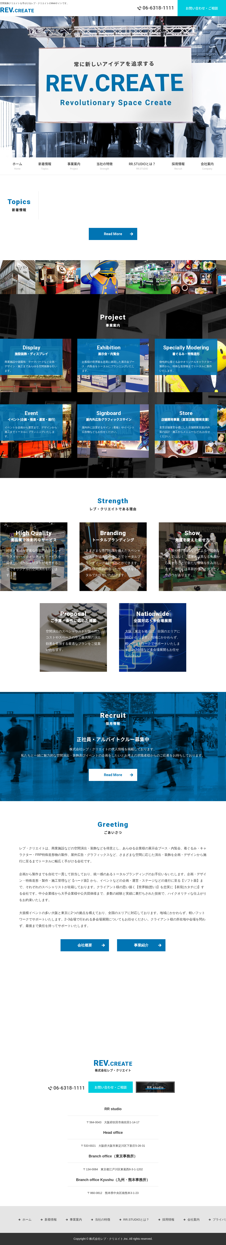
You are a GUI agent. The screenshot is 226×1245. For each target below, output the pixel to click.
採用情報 (178, 166)
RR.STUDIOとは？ (142, 166)
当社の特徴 (104, 166)
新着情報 (44, 166)
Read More (113, 234)
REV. (17, 10)
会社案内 (207, 166)
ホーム (17, 166)
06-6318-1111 (158, 8)
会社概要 (84, 945)
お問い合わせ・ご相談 (202, 8)
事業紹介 (141, 945)
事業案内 (73, 166)
